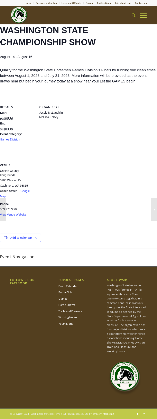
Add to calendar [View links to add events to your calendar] (21, 237)
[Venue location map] (60, 185)
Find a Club (65, 292)
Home (28, 3)
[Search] (132, 15)
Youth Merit (65, 323)
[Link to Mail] (144, 414)
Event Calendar (67, 286)
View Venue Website (13, 214)
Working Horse (67, 317)
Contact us (141, 3)
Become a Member (46, 3)
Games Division (10, 139)
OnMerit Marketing (103, 413)
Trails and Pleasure (70, 311)
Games (62, 298)
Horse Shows (66, 305)
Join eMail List (123, 3)
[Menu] (141, 15)
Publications (104, 3)
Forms (89, 3)
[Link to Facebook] (138, 414)
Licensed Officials (71, 3)
